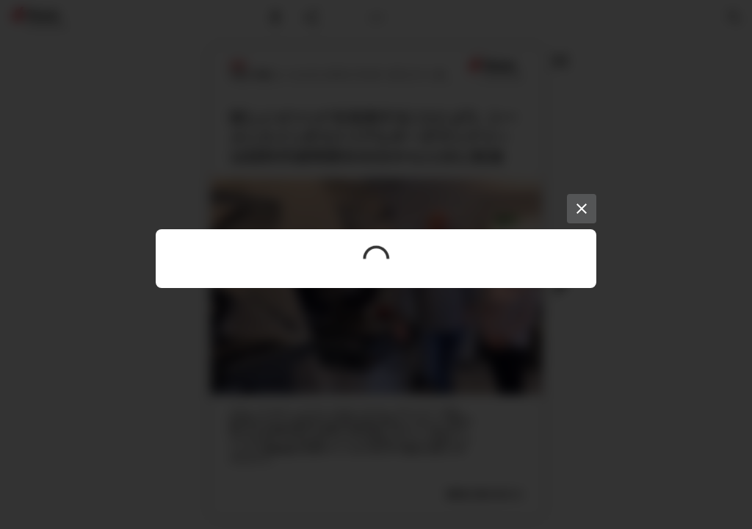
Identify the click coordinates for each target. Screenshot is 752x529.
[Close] (581, 208)
